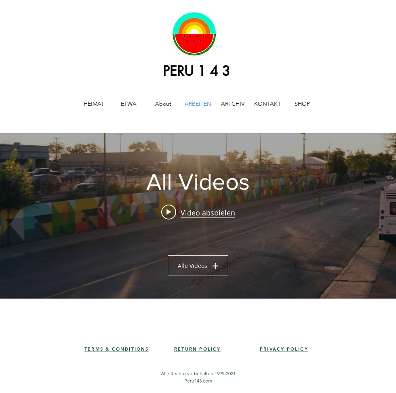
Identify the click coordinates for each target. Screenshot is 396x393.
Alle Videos (198, 266)
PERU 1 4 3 (196, 71)
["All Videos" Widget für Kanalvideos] (198, 216)
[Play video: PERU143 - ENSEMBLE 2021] (198, 212)
